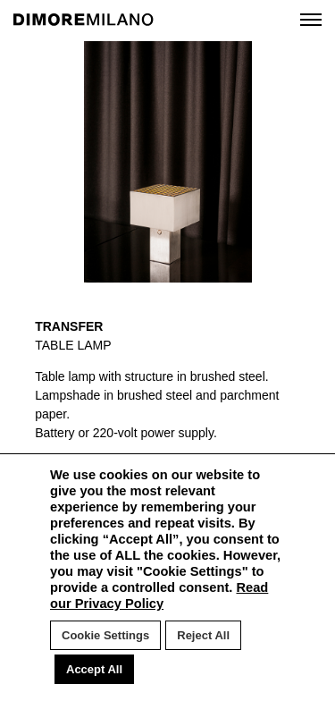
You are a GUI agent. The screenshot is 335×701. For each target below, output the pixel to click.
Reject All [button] (203, 635)
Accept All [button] (94, 669)
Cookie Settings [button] (105, 635)
